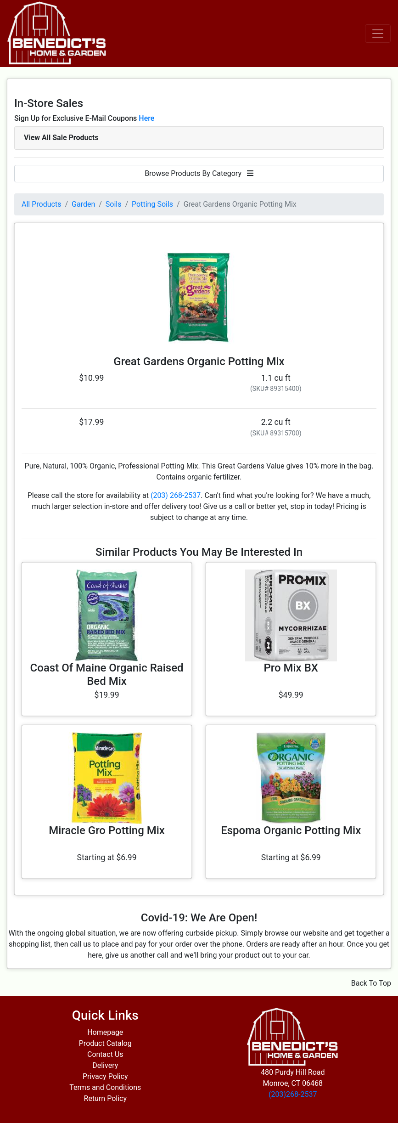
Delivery (105, 1065)
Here (146, 118)
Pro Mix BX (290, 667)
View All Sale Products (61, 137)
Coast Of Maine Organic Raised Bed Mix (107, 674)
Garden (83, 204)
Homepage (105, 1032)
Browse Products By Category (199, 173)
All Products (41, 204)
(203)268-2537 (293, 1094)
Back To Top (371, 983)
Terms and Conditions (105, 1087)
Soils (114, 204)
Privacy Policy (105, 1076)
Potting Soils (152, 204)
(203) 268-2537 (176, 495)
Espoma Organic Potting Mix (291, 830)
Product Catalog (105, 1043)
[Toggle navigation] (378, 33)
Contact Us (105, 1054)
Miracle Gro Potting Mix (107, 830)
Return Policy (105, 1098)
